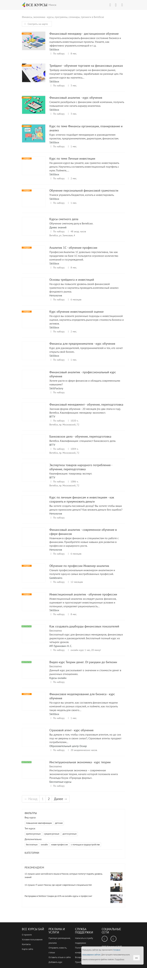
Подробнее (119, 959)
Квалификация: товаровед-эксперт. (70, 473)
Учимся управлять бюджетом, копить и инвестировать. (81, 195)
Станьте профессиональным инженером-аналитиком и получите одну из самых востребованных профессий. (82, 572)
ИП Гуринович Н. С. (60, 646)
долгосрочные (70, 833)
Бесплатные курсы (60, 781)
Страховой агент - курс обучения (33, 740)
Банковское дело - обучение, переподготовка (33, 446)
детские (59, 823)
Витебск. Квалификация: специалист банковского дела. (82, 441)
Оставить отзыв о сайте (60, 957)
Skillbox (54, 49)
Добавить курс (55, 962)
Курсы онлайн (57, 678)
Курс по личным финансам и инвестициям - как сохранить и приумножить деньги (33, 507)
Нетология (55, 295)
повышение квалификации (39, 823)
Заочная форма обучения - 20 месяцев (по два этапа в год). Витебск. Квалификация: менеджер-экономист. (85, 410)
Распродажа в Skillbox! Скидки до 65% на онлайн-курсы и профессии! (58, 896)
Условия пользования (32, 939)
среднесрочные (51, 833)
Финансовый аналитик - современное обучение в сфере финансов (33, 540)
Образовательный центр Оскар (68, 746)
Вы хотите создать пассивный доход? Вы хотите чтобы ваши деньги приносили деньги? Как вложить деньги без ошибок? (85, 507)
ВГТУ (52, 416)
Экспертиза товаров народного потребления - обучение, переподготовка (33, 475)
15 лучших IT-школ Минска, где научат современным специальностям (58, 884)
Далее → (60, 799)
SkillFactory (56, 388)
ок (136, 957)
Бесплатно (55, 630)
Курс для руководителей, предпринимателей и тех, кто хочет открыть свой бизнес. (86, 349)
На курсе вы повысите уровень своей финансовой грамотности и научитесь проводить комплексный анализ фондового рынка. (83, 287)
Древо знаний (57, 227)
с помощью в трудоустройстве (85, 844)
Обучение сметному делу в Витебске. (71, 223)
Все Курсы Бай (33, 929)
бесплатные (32, 844)
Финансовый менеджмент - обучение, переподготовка (33, 414)
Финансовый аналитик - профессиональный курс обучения (33, 382)
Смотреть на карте (35, 23)
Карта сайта (27, 949)
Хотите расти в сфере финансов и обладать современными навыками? (84, 382)
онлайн (44, 844)
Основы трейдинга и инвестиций (33, 290)
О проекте (27, 934)
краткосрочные (33, 833)
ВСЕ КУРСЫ (35, 5)
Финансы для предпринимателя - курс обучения (33, 354)
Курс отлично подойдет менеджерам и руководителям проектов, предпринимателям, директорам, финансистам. (84, 136)
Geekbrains (55, 578)
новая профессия (59, 844)
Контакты (26, 944)
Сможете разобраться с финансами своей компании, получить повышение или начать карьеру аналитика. (86, 103)
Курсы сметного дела (33, 229)
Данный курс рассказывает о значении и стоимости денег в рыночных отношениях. (85, 672)
